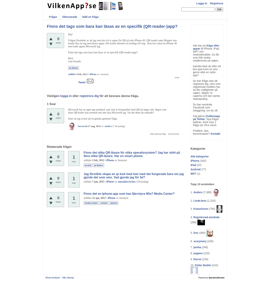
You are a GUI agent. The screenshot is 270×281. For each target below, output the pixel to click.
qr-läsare (73, 68)
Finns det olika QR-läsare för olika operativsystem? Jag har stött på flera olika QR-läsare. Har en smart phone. (132, 154)
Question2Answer (217, 278)
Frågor (53, 16)
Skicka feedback (52, 278)
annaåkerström (126, 181)
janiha (197, 247)
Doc (196, 232)
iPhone (194, 160)
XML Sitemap (68, 278)
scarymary (200, 241)
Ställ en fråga (90, 16)
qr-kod (88, 165)
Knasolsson (201, 208)
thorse (198, 259)
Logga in (201, 3)
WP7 (193, 173)
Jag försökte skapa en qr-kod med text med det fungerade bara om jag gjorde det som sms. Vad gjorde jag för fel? (134, 175)
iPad (193, 165)
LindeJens (200, 200)
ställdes (72, 74)
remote (103, 203)
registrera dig (89, 96)
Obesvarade (69, 16)
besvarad (82, 126)
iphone (113, 203)
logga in (66, 96)
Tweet (82, 82)
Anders (198, 192)
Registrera (216, 3)
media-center (91, 203)
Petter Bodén (203, 265)
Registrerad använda (207, 217)
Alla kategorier (199, 156)
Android (195, 169)
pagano (198, 253)
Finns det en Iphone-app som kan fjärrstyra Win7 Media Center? (129, 193)
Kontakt (215, 133)
